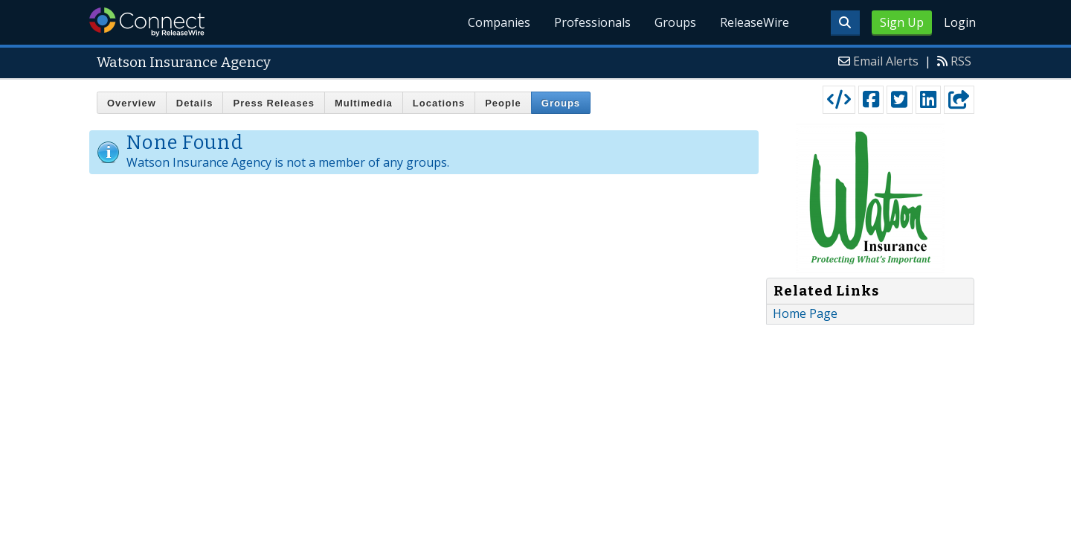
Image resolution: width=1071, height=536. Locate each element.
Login (960, 22)
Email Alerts (886, 61)
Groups (675, 22)
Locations (439, 103)
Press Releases (273, 103)
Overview (131, 103)
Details (194, 103)
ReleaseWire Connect (147, 21)
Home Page (805, 313)
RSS (961, 61)
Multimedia (364, 103)
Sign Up (902, 22)
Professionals (592, 22)
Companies (499, 22)
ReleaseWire (754, 22)
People (503, 103)
